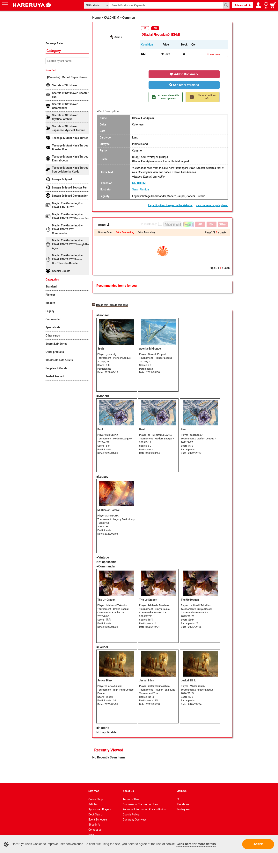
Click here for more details (196, 844)
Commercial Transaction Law (140, 797)
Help (91, 827)
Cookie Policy (131, 807)
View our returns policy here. (212, 205)
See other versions (184, 85)
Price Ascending (146, 232)
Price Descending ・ (127, 232)
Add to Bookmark (184, 74)
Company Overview (134, 812)
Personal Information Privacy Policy (144, 802)
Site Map (93, 783)
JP (145, 28)
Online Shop (95, 792)
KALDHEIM (139, 183)
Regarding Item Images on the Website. (170, 205)
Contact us (94, 822)
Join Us (182, 783)
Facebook (183, 797)
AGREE (258, 844)
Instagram (183, 802)
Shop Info (94, 817)
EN (155, 28)
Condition (147, 44)
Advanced (241, 5)
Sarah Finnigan (141, 189)
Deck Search (96, 807)
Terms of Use (131, 792)
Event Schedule (97, 812)
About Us (128, 783)
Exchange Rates (54, 43)
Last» (223, 232)
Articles (93, 797)
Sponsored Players (99, 802)
